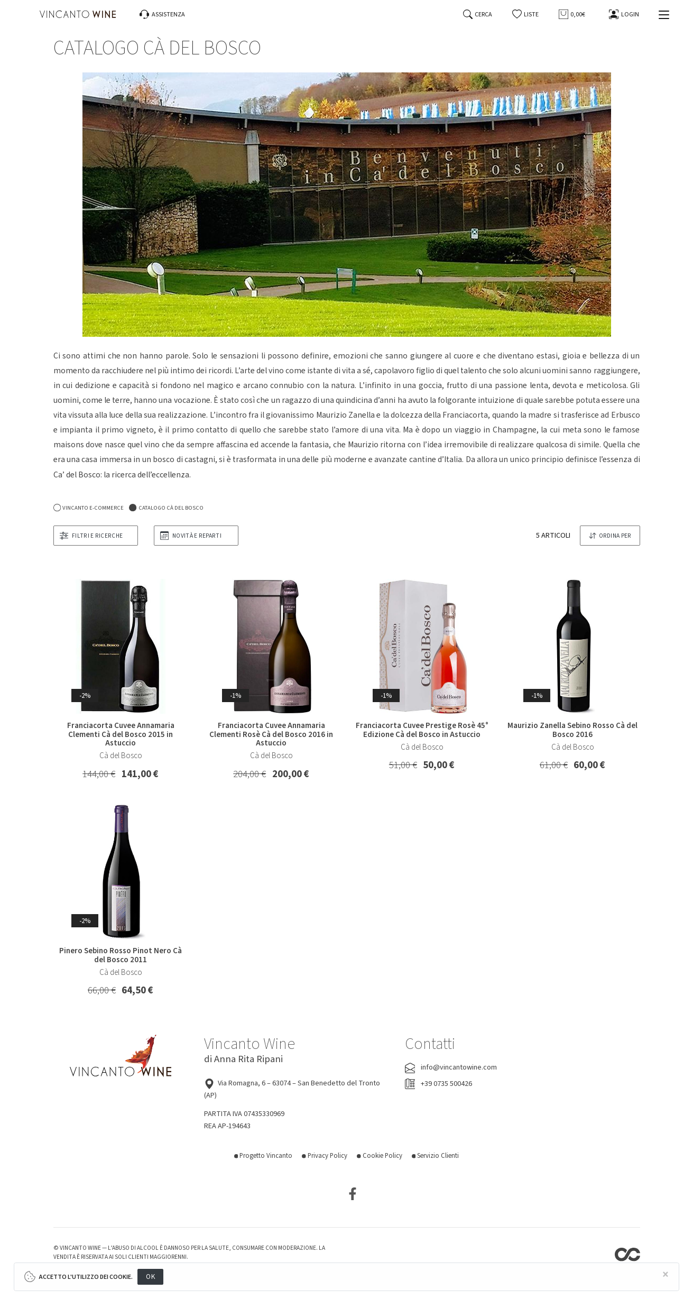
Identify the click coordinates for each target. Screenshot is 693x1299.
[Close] (665, 1275)
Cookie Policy (379, 1155)
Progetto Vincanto (263, 1155)
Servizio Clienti (435, 1155)
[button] (525, 14)
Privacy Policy (324, 1155)
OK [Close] (150, 1277)
